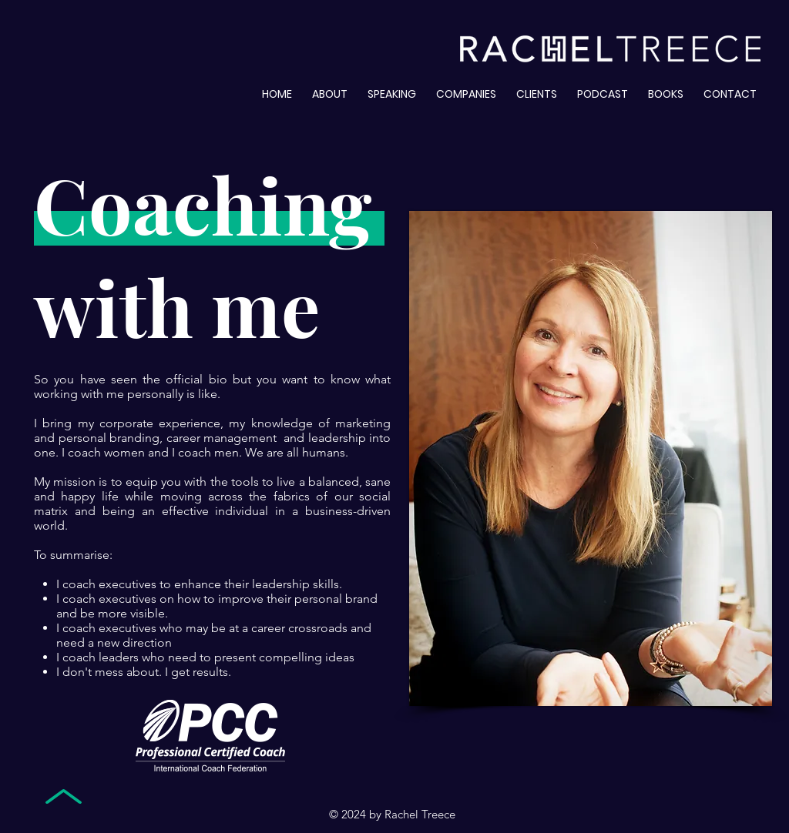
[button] (665, 87)
